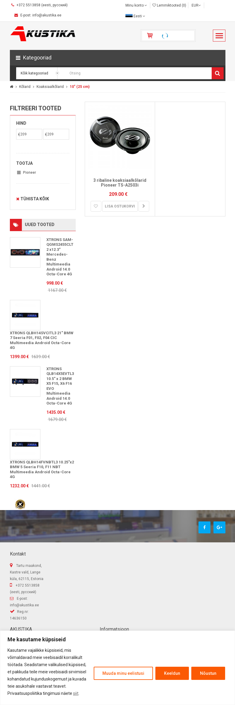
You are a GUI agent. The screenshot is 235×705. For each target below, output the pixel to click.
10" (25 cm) (80, 87)
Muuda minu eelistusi (123, 673)
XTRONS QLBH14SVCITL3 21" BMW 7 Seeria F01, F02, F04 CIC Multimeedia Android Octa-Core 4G (41, 340)
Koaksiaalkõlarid (50, 87)
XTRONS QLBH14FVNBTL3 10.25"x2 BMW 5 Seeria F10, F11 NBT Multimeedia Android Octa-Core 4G (42, 469)
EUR (196, 5)
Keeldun (172, 673)
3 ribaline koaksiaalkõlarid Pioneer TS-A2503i (119, 183)
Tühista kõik (32, 198)
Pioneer (29, 172)
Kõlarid (25, 87)
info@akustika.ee (24, 605)
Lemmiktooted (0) (169, 5)
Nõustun (208, 673)
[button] (117, 57)
